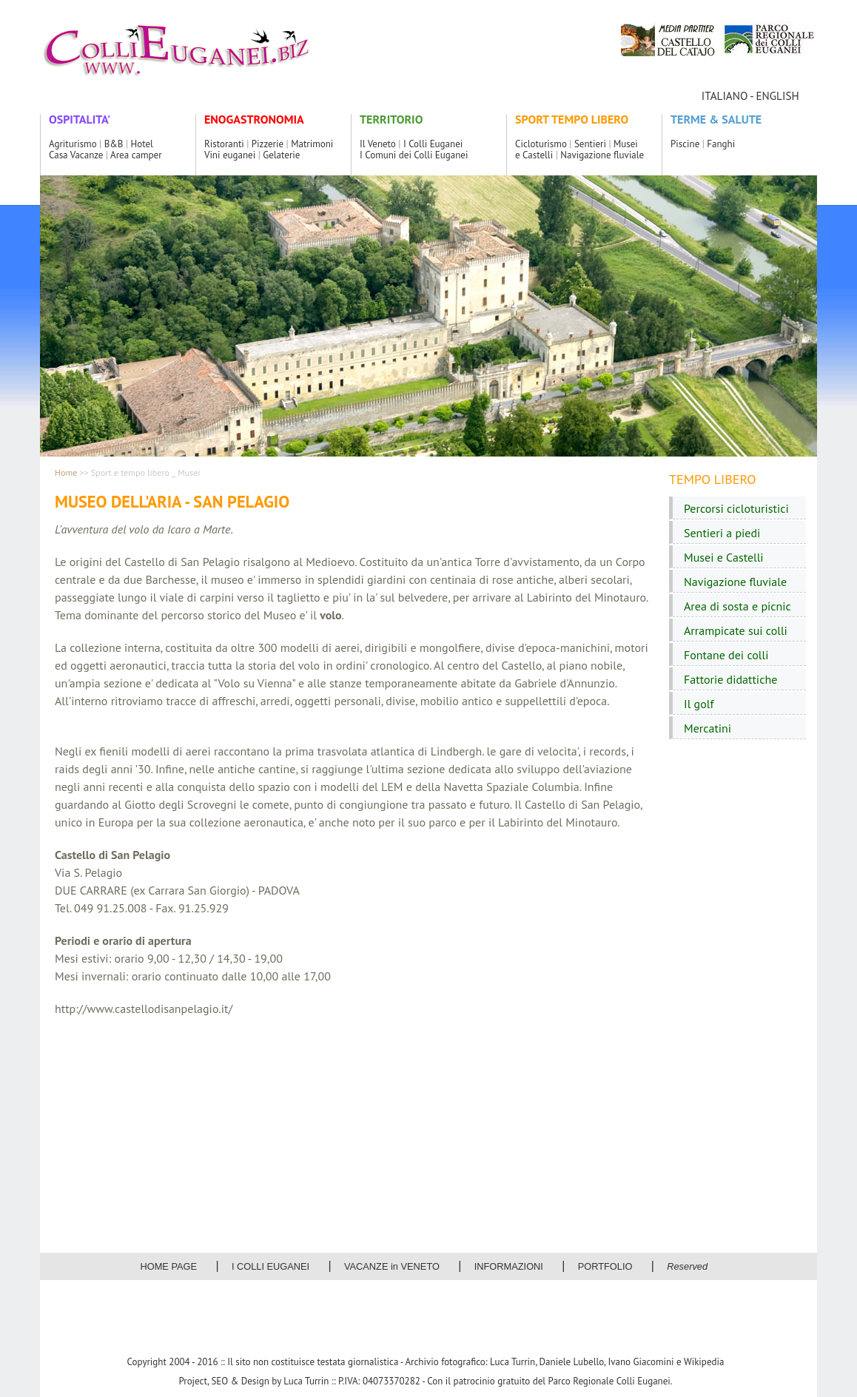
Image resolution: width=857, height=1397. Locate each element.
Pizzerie (267, 144)
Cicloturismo (541, 144)
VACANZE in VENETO (392, 1266)
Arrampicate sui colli (735, 630)
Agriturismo (73, 144)
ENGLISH (777, 96)
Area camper (135, 155)
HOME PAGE (169, 1266)
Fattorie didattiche (730, 679)
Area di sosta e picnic (737, 606)
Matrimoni (312, 144)
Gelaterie (281, 155)
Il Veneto (378, 144)
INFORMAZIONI (508, 1266)
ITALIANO (724, 96)
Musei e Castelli (724, 557)
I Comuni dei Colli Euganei (414, 155)
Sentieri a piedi (722, 532)
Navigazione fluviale (602, 155)
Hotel (142, 144)
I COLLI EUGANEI (270, 1266)
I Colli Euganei (433, 144)
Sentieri (590, 144)
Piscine (685, 144)
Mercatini (707, 728)
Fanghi (721, 144)
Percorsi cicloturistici (736, 508)
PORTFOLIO (605, 1266)
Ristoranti (224, 144)
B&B (114, 144)
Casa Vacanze (76, 155)
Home (66, 472)
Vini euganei (229, 155)
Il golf (699, 703)
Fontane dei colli (726, 654)
